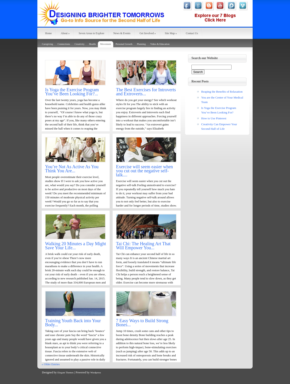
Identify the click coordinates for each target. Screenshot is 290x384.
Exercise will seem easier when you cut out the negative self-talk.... (144, 171)
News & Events (121, 33)
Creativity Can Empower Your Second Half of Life (219, 126)
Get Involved (148, 33)
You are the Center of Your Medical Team (222, 100)
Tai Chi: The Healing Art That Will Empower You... (143, 246)
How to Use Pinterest (213, 118)
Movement (105, 44)
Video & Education (159, 44)
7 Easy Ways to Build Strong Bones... (142, 323)
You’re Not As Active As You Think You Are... (72, 169)
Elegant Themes (66, 372)
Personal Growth (124, 44)
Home (48, 33)
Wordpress (95, 372)
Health (92, 44)
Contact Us (192, 33)
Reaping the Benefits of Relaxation (222, 91)
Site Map (171, 33)
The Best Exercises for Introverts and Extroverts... (146, 92)
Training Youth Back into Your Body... (73, 323)
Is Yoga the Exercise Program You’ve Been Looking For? (218, 110)
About (65, 33)
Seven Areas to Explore (91, 33)
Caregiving (47, 44)
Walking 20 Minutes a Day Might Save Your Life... (75, 246)
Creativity (80, 44)
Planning (141, 44)
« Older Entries (51, 364)
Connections (64, 44)
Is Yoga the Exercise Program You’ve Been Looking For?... (72, 92)
